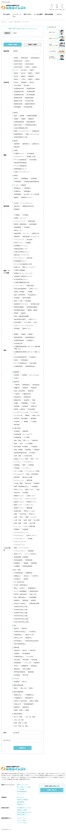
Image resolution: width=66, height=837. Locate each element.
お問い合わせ (51, 790)
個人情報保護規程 (22, 791)
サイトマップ (20, 794)
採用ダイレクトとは (22, 784)
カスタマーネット (22, 818)
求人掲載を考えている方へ (24, 807)
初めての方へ (28, 14)
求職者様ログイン (22, 804)
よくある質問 (38, 14)
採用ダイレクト (4, 21)
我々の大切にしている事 (23, 787)
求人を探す (6, 14)
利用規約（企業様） (22, 810)
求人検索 (10, 21)
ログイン (59, 14)
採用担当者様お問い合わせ (24, 812)
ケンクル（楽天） (22, 820)
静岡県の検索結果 (17, 21)
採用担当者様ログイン (23, 814)
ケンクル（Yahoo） (22, 822)
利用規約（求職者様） (23, 799)
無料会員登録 (49, 14)
